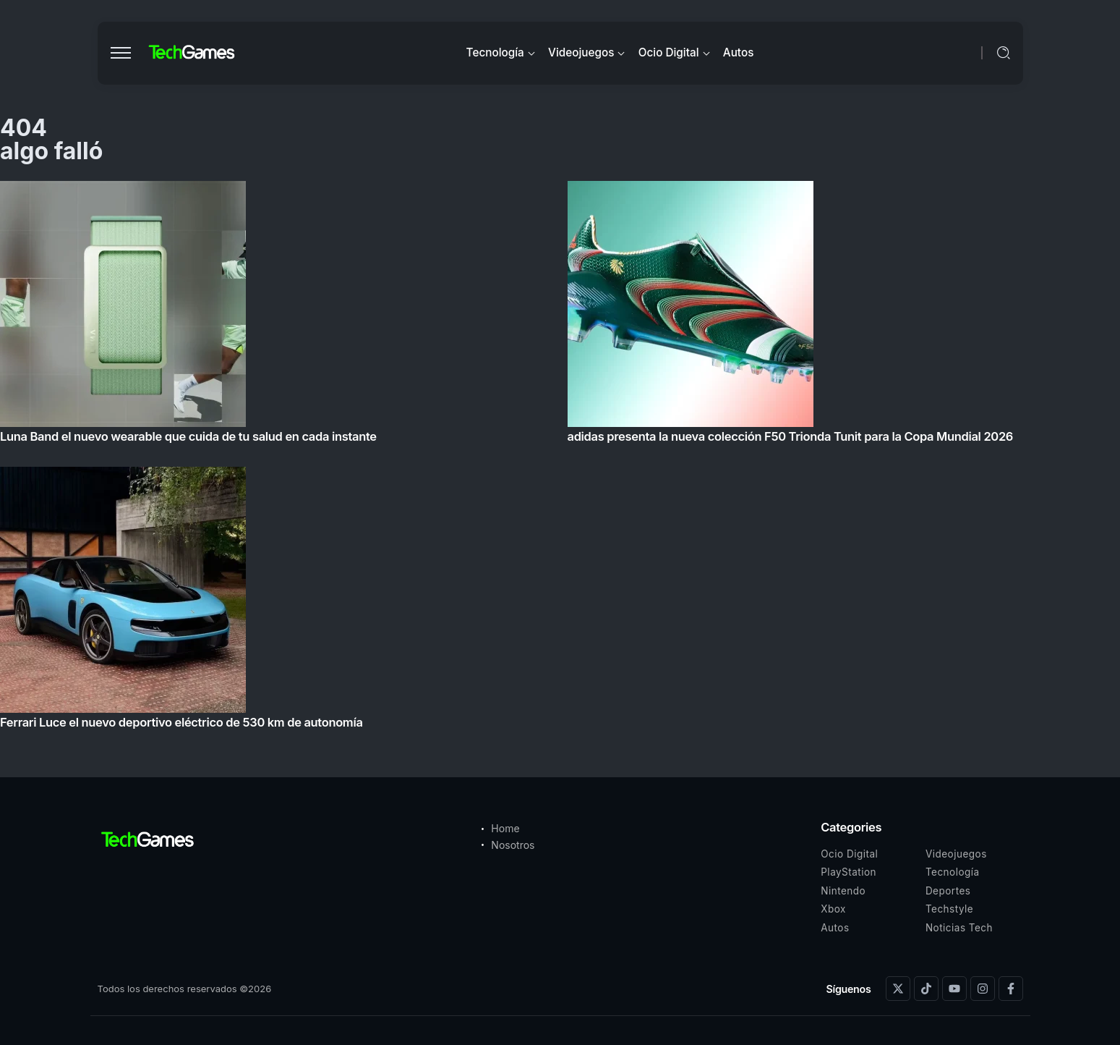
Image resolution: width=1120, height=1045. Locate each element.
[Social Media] (898, 988)
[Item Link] (560, 459)
